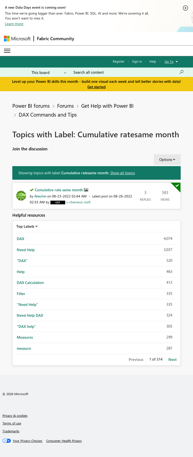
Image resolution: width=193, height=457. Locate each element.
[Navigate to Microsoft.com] (17, 38)
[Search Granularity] (49, 72)
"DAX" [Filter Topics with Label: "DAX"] (22, 260)
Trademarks (10, 431)
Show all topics (122, 172)
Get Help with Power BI (107, 105)
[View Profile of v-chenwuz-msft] (78, 202)
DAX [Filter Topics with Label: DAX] (20, 238)
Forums (65, 105)
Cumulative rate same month (59, 189)
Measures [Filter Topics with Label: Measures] (25, 337)
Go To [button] (169, 61)
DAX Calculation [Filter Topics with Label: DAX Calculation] (30, 282)
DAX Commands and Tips (48, 114)
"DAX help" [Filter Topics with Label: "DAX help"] (26, 326)
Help (152, 61)
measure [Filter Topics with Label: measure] (24, 348)
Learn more (14, 23)
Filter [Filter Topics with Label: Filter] (21, 293)
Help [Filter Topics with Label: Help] (21, 271)
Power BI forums (31, 105)
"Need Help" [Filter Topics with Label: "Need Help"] (27, 304)
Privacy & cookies (15, 415)
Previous (136, 359)
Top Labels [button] (25, 226)
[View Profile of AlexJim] (40, 196)
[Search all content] (128, 72)
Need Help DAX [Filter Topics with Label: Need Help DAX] (30, 315)
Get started (96, 86)
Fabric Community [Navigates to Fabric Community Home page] (55, 38)
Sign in (137, 61)
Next (172, 359)
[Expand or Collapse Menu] (7, 51)
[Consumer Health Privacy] (64, 440)
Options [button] (165, 159)
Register (119, 61)
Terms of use (11, 423)
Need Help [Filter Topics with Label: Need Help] (26, 249)
